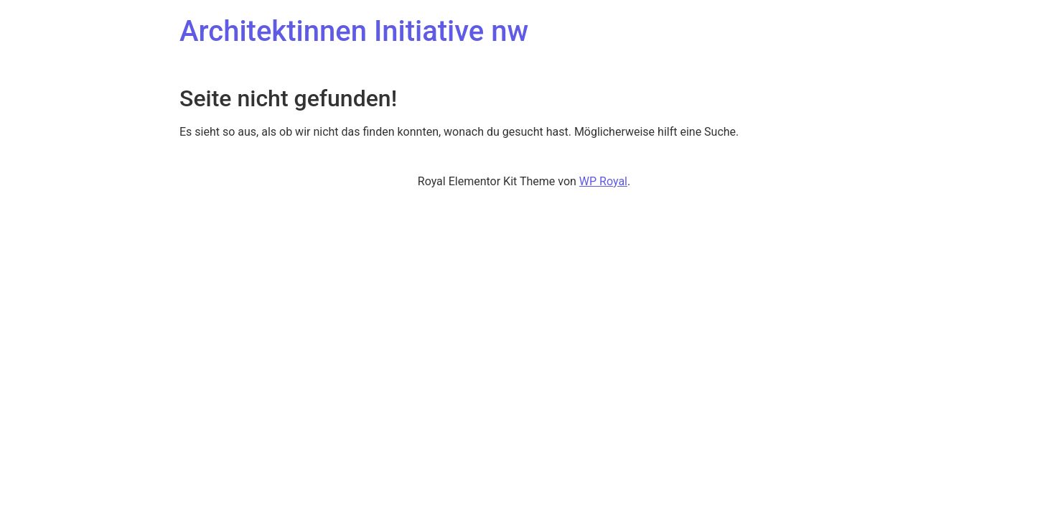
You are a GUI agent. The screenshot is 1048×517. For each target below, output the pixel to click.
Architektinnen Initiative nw (353, 31)
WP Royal (603, 181)
